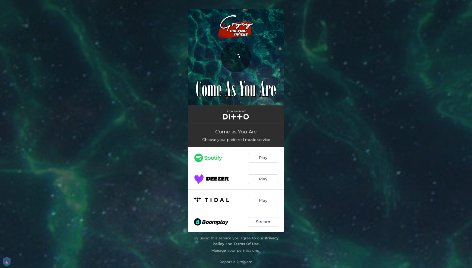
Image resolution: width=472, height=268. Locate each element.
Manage (218, 250)
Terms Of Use (246, 244)
